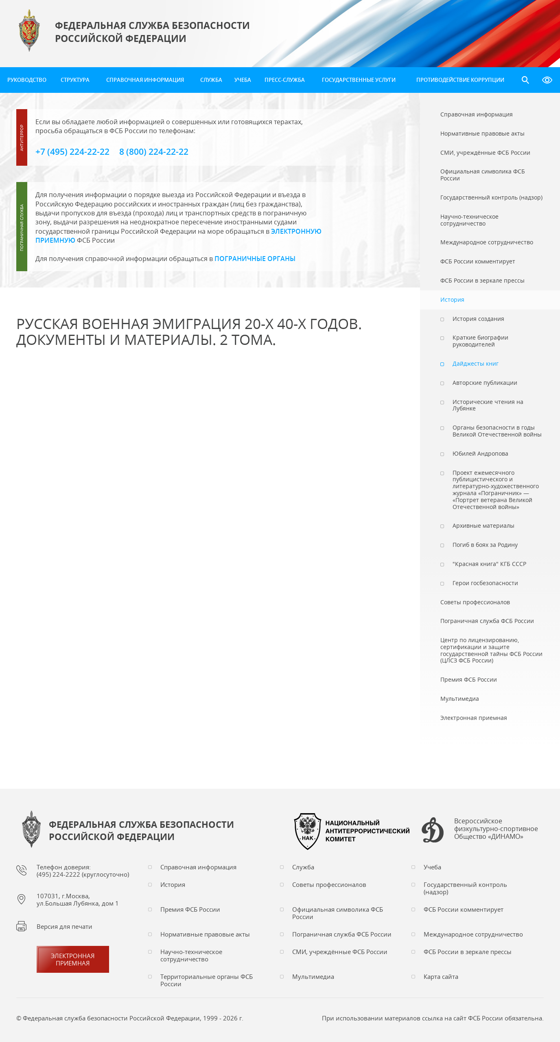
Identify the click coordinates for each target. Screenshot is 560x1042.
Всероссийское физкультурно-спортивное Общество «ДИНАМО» (496, 829)
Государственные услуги (359, 79)
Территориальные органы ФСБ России (206, 980)
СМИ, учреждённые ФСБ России (339, 952)
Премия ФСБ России (190, 909)
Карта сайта (441, 976)
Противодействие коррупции (460, 79)
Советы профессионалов (329, 884)
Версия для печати (64, 926)
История (172, 884)
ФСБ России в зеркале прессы (468, 952)
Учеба (242, 79)
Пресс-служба (285, 79)
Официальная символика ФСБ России (337, 913)
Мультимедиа (313, 976)
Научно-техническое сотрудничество (191, 955)
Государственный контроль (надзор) (465, 888)
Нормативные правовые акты (205, 934)
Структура (75, 79)
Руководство (26, 79)
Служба (211, 79)
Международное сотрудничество (473, 934)
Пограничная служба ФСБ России (342, 934)
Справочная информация (145, 79)
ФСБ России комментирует (463, 909)
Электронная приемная (73, 959)
